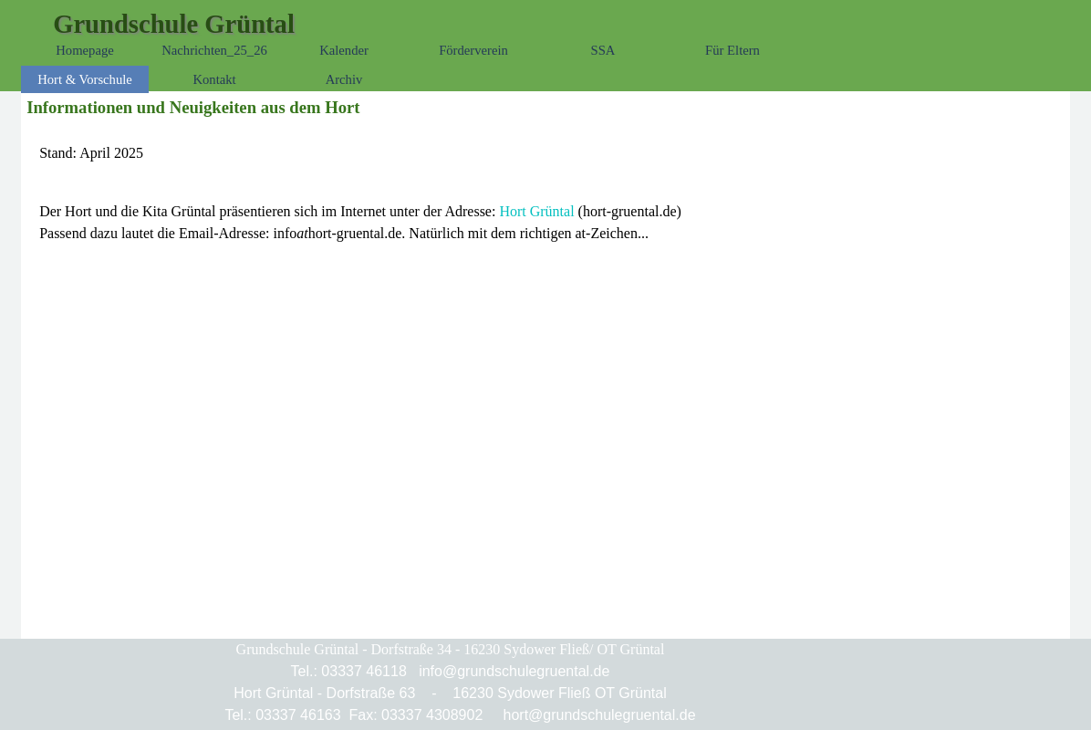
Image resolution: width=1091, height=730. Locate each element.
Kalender (344, 50)
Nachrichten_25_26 (214, 50)
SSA (603, 50)
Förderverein (473, 50)
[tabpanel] (545, 153)
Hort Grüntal (536, 211)
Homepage (84, 50)
